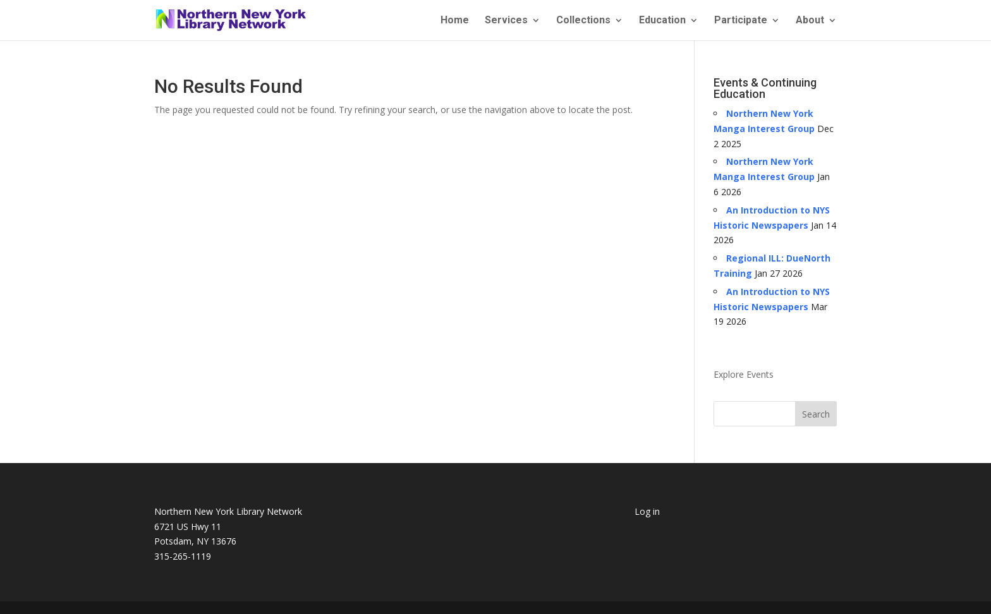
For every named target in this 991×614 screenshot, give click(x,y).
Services (506, 21)
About (810, 21)
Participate (740, 21)
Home (455, 21)
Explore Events (744, 374)
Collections (583, 21)
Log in (647, 511)
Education (662, 21)
